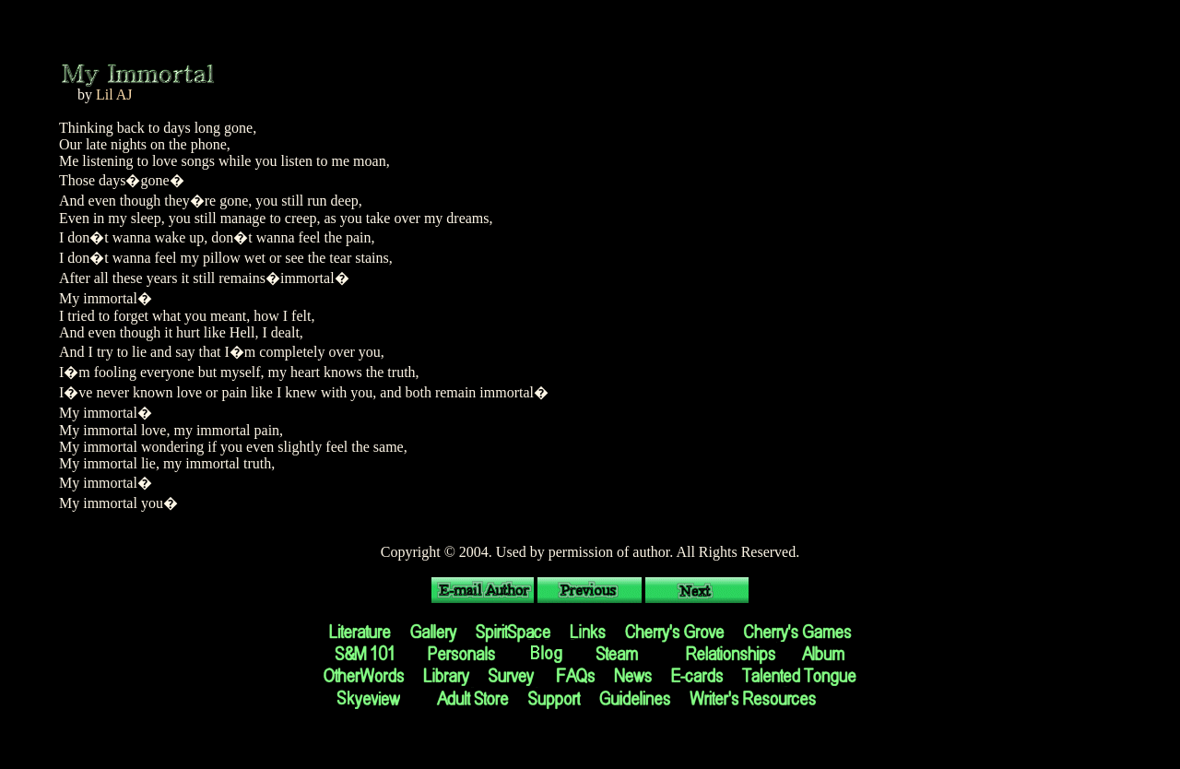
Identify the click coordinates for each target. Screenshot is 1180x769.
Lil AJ (114, 94)
